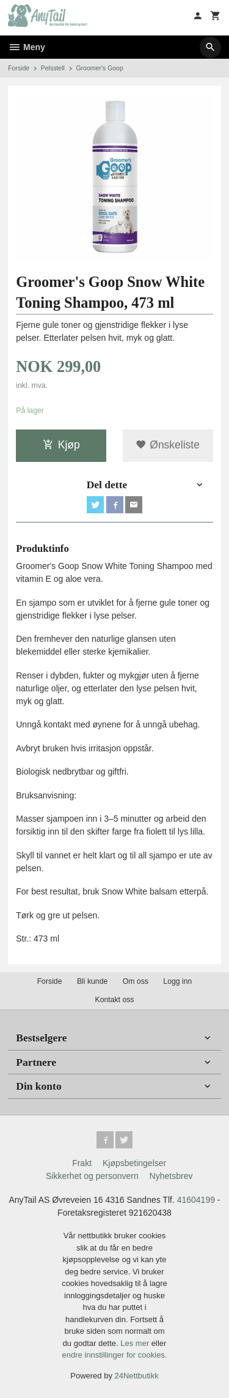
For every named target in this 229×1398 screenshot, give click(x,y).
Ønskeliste (168, 445)
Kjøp (61, 445)
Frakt (82, 1163)
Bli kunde (92, 981)
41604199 (196, 1200)
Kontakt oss (114, 999)
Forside (18, 68)
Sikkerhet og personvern (92, 1176)
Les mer (135, 1343)
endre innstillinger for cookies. (114, 1354)
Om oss (135, 981)
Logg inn (177, 981)
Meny (26, 47)
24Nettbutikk (137, 1375)
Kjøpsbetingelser (134, 1163)
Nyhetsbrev (171, 1176)
